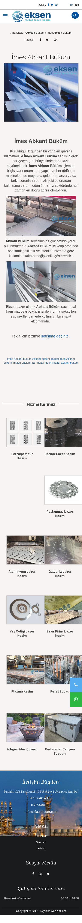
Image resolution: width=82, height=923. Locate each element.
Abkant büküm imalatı (45, 358)
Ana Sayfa (17, 32)
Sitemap (41, 842)
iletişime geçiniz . (55, 336)
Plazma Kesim (22, 691)
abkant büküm (70, 362)
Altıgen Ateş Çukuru (22, 749)
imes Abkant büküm (19, 358)
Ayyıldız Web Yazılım (53, 910)
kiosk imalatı (52, 362)
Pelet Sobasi (60, 691)
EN (77, 4)
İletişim (41, 848)
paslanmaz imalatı (33, 362)
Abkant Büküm (35, 32)
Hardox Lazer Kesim (60, 454)
